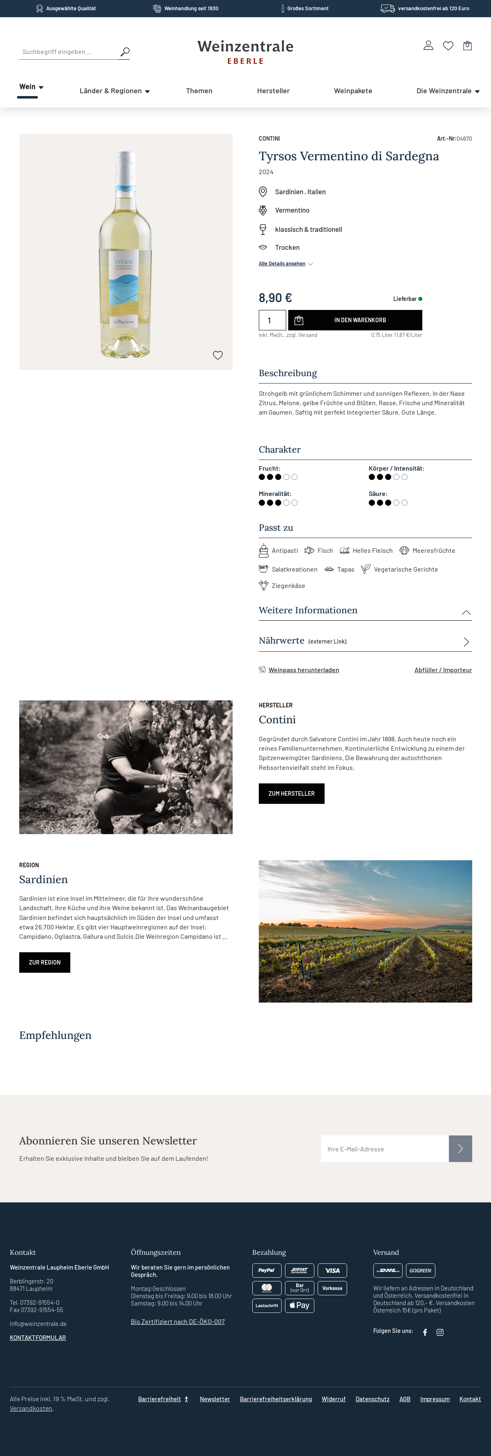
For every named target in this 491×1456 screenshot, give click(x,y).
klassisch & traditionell (308, 229)
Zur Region (45, 962)
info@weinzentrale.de (38, 1323)
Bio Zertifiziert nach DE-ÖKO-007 (178, 1321)
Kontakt (470, 1398)
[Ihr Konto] (428, 45)
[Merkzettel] (448, 45)
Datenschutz (373, 1398)
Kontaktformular (38, 1337)
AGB (404, 1398)
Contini (269, 138)
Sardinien (289, 191)
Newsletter (215, 1398)
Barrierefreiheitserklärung (276, 1398)
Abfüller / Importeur (443, 669)
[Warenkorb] (467, 45)
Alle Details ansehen (286, 263)
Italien (316, 191)
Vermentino (292, 210)
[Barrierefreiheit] (164, 1398)
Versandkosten (31, 1408)
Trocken (287, 247)
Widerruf (334, 1398)
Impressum (435, 1398)
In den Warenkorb (360, 319)
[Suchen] (124, 51)
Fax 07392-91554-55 (36, 1309)
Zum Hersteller (292, 793)
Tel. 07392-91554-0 (34, 1302)
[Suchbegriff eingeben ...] (68, 51)
